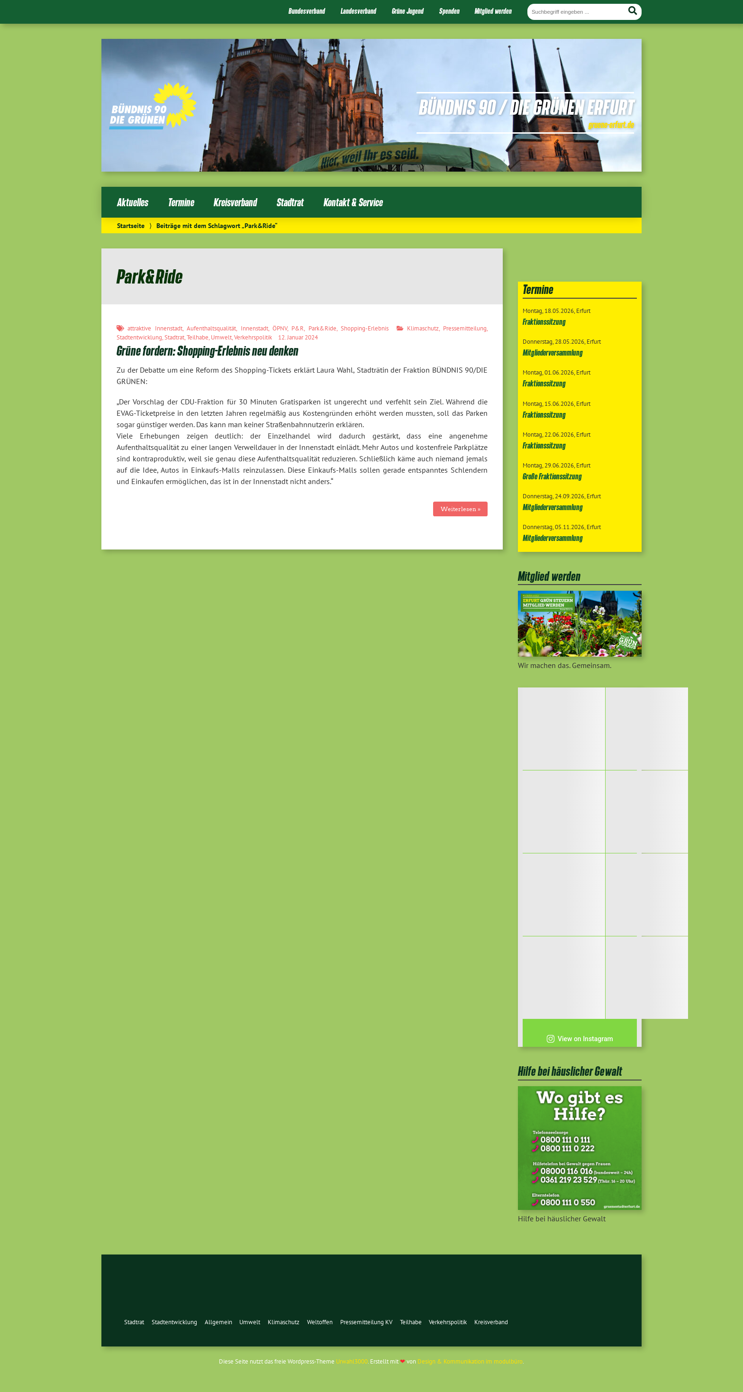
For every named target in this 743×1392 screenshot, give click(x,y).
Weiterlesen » (460, 509)
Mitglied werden (493, 11)
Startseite (131, 225)
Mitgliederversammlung (553, 352)
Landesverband (358, 11)
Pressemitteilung (465, 328)
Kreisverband (235, 202)
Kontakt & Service (353, 202)
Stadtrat (290, 202)
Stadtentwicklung (139, 337)
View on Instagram (579, 1039)
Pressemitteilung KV (366, 1322)
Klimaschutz (423, 328)
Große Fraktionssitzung (552, 476)
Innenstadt (254, 328)
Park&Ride (322, 328)
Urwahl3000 (352, 1361)
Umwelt (221, 337)
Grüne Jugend (408, 11)
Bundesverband (307, 11)
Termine (181, 202)
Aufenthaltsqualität (211, 328)
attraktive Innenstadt (154, 328)
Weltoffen (320, 1322)
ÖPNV (279, 328)
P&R (297, 328)
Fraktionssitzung (544, 321)
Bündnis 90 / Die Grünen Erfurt (526, 106)
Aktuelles (132, 202)
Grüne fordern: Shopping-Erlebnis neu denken (208, 350)
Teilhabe (197, 337)
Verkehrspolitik (253, 337)
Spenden (449, 11)
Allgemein (218, 1322)
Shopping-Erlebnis (365, 328)
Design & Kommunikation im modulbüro (470, 1361)
